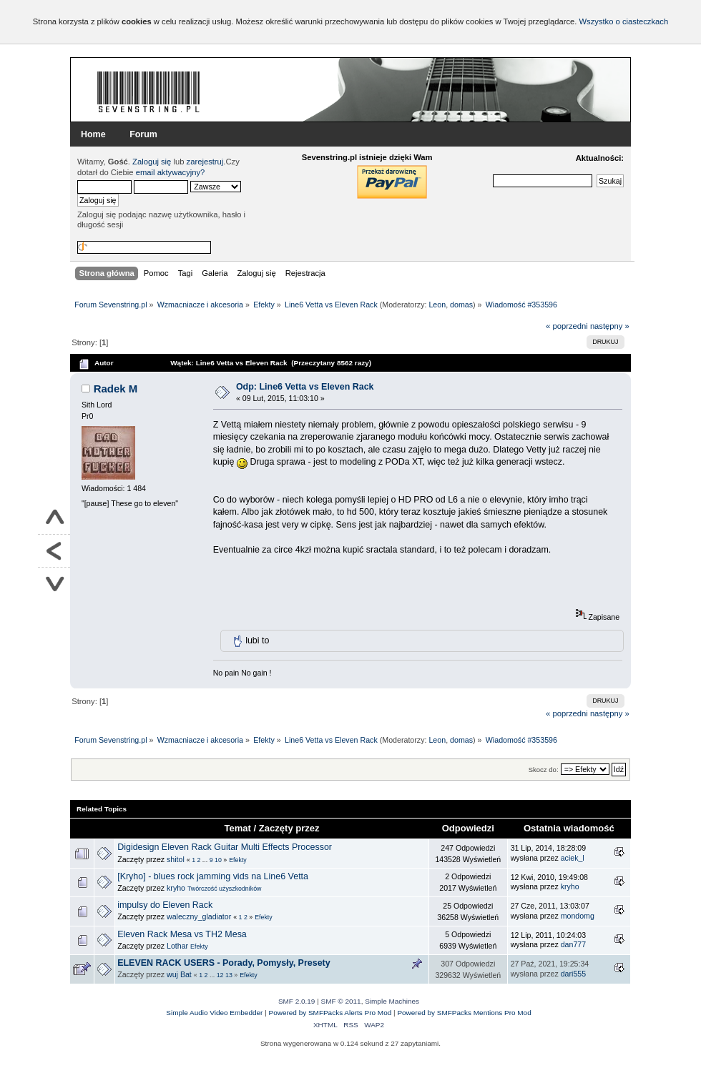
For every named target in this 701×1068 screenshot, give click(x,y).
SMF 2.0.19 (296, 1001)
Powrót (54, 551)
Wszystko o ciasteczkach (623, 21)
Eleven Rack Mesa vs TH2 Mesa (182, 934)
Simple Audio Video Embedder (214, 1013)
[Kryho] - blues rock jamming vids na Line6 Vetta (212, 876)
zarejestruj (205, 161)
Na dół (54, 584)
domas (461, 304)
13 (228, 975)
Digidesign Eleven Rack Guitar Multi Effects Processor (224, 847)
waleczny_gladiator (199, 916)
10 (218, 860)
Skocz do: (544, 769)
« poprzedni (567, 326)
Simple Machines (392, 1001)
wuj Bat (179, 974)
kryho (176, 888)
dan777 (573, 944)
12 (220, 975)
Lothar (177, 945)
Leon (437, 304)
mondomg (577, 915)
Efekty (238, 860)
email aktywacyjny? (170, 172)
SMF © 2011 (341, 1001)
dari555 (573, 973)
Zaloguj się (151, 161)
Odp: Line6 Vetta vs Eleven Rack (305, 387)
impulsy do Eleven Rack (164, 905)
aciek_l (572, 858)
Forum (143, 134)
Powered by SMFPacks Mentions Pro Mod (464, 1013)
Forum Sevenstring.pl (149, 91)
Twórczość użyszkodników (224, 888)
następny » (609, 326)
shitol (176, 859)
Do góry (54, 518)
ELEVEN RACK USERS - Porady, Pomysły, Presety (223, 963)
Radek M (116, 388)
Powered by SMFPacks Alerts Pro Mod (330, 1013)
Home (93, 134)
